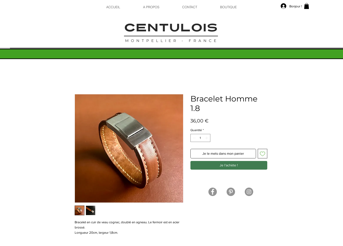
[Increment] (207, 138)
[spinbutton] (200, 138)
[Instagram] (249, 192)
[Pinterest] (231, 192)
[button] (306, 6)
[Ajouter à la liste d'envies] (262, 153)
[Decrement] (193, 138)
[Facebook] (212, 192)
